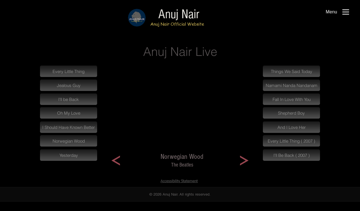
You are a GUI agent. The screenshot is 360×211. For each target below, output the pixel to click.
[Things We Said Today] (291, 71)
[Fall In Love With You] (291, 99)
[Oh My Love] (68, 113)
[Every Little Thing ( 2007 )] (291, 141)
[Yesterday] (68, 155)
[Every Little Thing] (68, 71)
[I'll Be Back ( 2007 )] (291, 155)
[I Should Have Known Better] (68, 127)
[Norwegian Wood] (68, 141)
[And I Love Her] (291, 127)
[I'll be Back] (68, 99)
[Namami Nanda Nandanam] (291, 85)
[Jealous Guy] (68, 85)
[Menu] (337, 12)
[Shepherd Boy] (291, 113)
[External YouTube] (180, 109)
